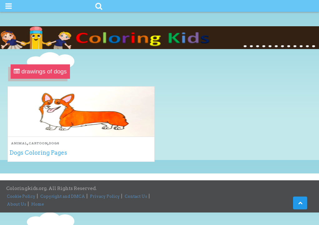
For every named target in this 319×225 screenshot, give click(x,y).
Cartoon (38, 143)
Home (37, 204)
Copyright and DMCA (62, 196)
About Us (16, 204)
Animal (19, 143)
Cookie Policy (21, 196)
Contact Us (136, 196)
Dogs (54, 143)
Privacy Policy (105, 196)
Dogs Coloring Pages (38, 152)
